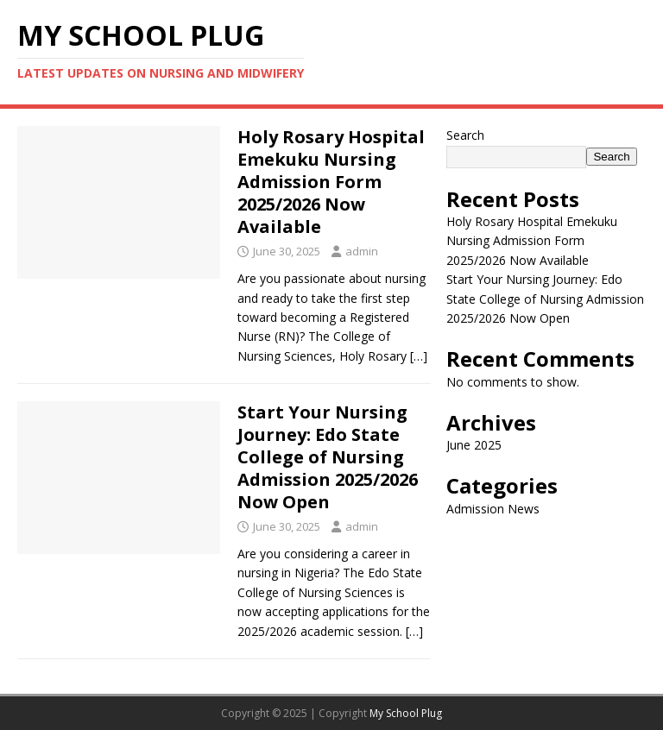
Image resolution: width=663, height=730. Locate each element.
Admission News (493, 508)
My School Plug (405, 713)
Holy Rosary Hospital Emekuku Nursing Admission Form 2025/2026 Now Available (331, 181)
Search (465, 135)
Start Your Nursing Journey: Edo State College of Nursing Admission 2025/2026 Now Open (327, 456)
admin (361, 251)
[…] (418, 356)
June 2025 (474, 445)
